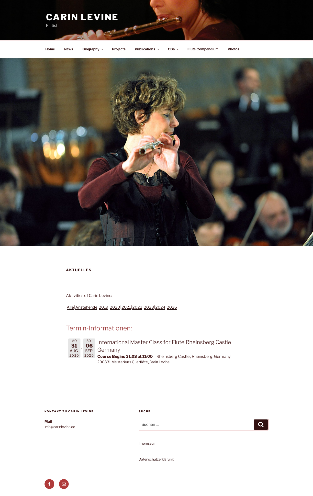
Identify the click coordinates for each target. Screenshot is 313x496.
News (68, 49)
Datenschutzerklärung (156, 459)
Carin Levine (82, 17)
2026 (172, 307)
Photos (233, 49)
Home (50, 49)
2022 (137, 307)
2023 (149, 307)
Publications (147, 49)
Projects (118, 49)
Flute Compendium (203, 49)
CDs (173, 49)
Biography (93, 49)
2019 (103, 307)
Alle (70, 307)
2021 (126, 307)
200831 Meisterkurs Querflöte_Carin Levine (133, 362)
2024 (160, 307)
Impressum (147, 443)
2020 (115, 307)
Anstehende (86, 307)
